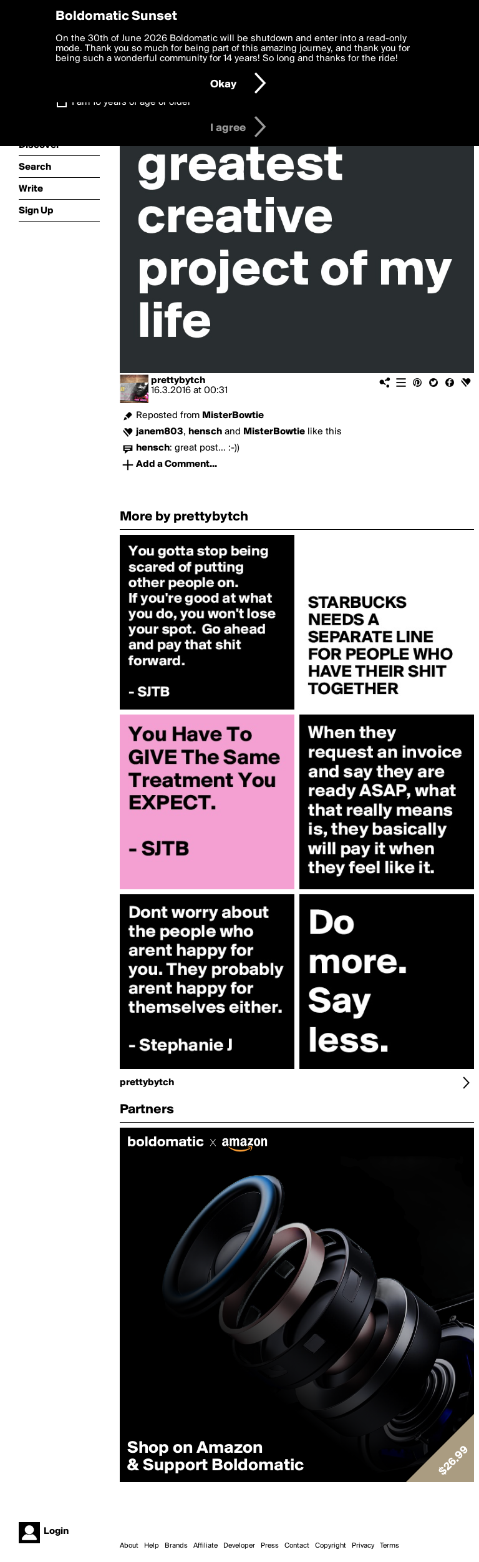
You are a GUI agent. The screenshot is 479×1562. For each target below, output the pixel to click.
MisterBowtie (233, 416)
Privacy (363, 1546)
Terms (389, 1546)
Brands (176, 1546)
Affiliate (205, 1546)
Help (151, 1546)
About (129, 1546)
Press (270, 1546)
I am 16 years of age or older (131, 102)
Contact (296, 1546)
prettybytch (178, 381)
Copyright (330, 1546)
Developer (239, 1546)
